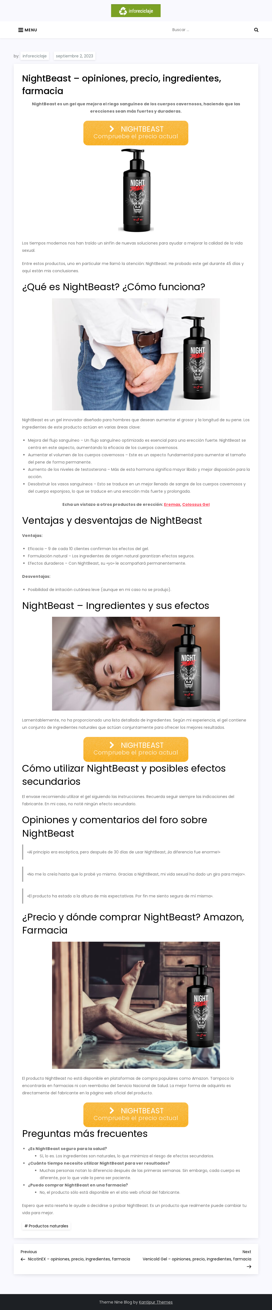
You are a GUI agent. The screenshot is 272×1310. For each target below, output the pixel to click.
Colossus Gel (196, 504)
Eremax (172, 504)
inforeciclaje (35, 56)
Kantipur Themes (156, 1302)
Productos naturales (48, 1226)
